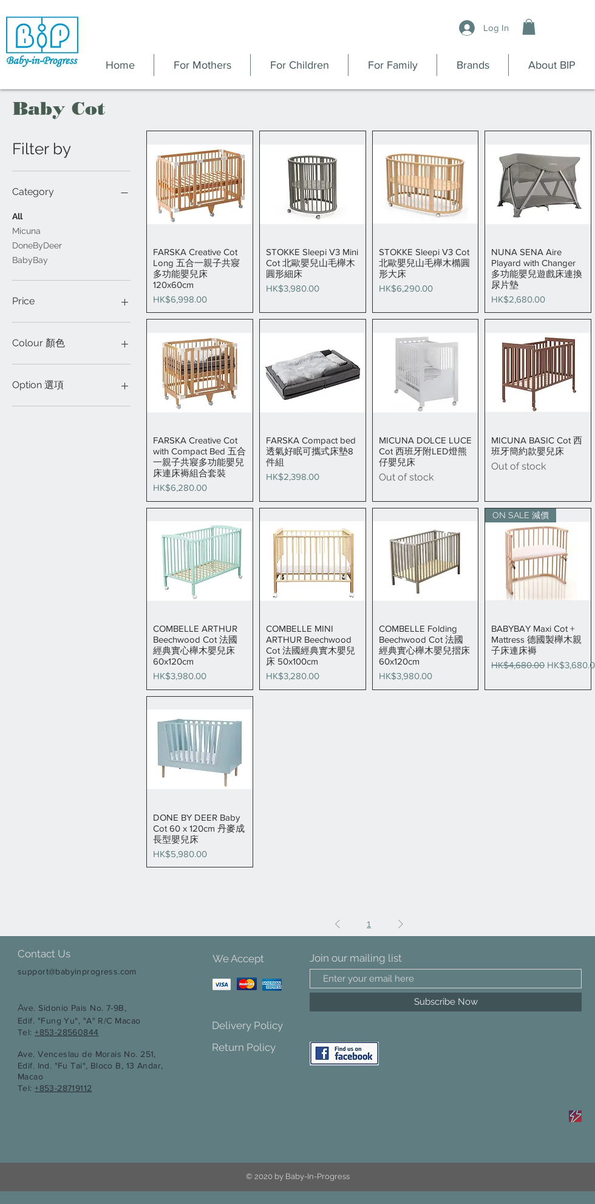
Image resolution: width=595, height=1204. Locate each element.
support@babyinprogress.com (77, 971)
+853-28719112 (63, 1088)
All (17, 215)
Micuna (26, 230)
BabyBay (30, 259)
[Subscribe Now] (446, 1002)
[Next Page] (400, 924)
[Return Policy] (255, 1047)
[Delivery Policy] (255, 1026)
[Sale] (575, 1116)
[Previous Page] (337, 924)
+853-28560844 (66, 1032)
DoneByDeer (37, 244)
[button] (529, 27)
